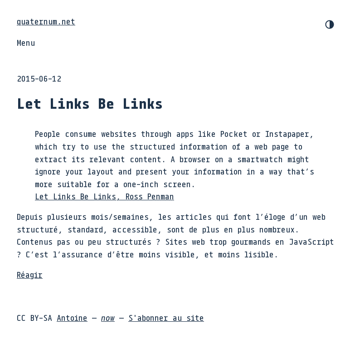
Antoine (72, 318)
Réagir (30, 275)
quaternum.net (46, 21)
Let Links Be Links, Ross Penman (104, 196)
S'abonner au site (166, 318)
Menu (26, 43)
